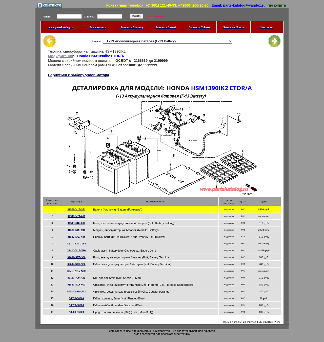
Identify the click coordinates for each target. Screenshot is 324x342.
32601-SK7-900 (76, 257)
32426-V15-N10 (76, 250)
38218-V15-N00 (76, 270)
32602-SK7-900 (76, 263)
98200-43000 (76, 311)
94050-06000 (76, 298)
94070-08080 (76, 305)
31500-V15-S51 (77, 209)
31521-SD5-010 (77, 229)
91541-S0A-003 (77, 284)
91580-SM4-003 (76, 291)
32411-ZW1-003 (76, 243)
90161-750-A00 (76, 277)
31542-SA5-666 (77, 236)
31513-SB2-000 (76, 222)
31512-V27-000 (76, 216)
